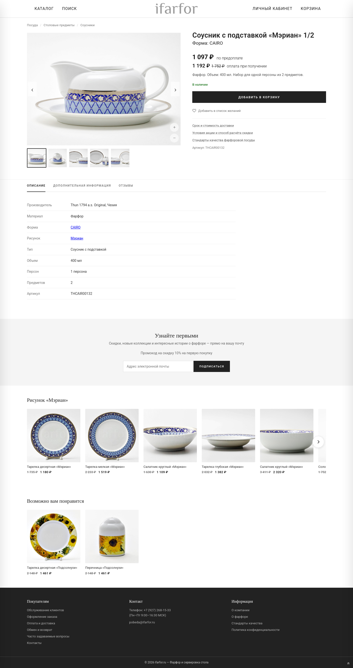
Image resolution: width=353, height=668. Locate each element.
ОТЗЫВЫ (126, 185)
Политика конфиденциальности (256, 630)
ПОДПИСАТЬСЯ (211, 366)
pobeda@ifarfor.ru (142, 622)
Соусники (87, 25)
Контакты (34, 643)
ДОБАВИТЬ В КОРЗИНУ (259, 97)
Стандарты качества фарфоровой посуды (223, 140)
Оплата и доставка (41, 623)
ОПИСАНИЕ (36, 185)
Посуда (32, 25)
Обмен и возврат (39, 630)
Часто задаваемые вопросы (48, 636)
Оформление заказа (42, 617)
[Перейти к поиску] (68, 9)
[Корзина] (309, 9)
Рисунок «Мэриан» (47, 400)
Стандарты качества (247, 623)
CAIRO (76, 227)
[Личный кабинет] (271, 9)
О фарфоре (240, 617)
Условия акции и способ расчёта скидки (222, 133)
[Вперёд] (318, 442)
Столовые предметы (59, 25)
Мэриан (77, 238)
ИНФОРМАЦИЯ (82, 185)
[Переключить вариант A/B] (348, 663)
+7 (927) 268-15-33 (157, 610)
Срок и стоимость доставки (213, 125)
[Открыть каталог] (43, 9)
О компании (241, 610)
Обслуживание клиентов (45, 610)
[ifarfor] (176, 8)
